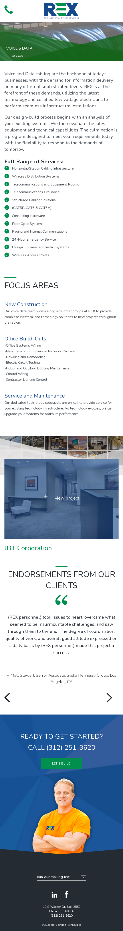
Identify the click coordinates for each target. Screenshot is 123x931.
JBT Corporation (28, 548)
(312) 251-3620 (62, 916)
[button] (114, 9)
